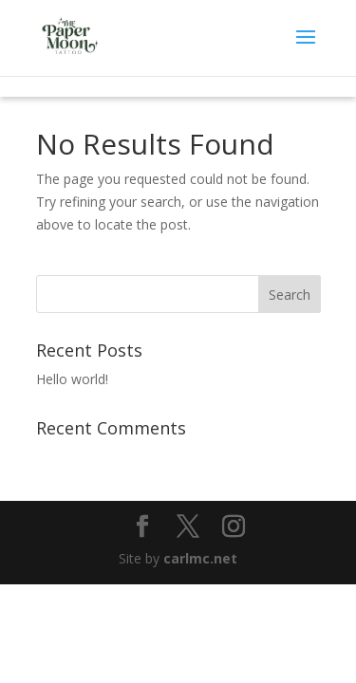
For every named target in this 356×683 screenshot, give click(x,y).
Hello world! (72, 379)
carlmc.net (200, 558)
